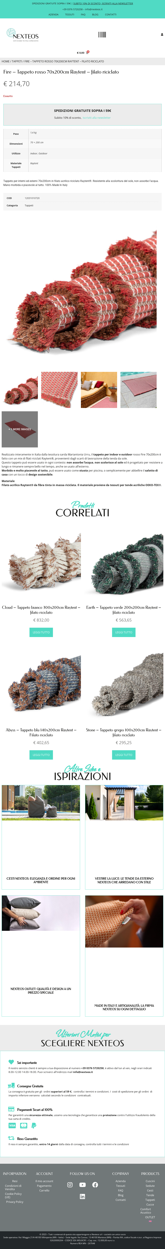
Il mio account (44, 1181)
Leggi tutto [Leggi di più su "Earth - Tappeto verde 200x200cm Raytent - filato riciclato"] (123, 632)
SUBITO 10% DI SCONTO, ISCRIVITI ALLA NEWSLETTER (103, 3)
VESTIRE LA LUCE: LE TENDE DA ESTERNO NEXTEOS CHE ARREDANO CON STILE (124, 880)
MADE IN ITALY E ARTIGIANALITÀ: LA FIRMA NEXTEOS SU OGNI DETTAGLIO (124, 1007)
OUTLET (150, 1217)
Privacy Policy (14, 1202)
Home (6, 61)
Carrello (44, 1190)
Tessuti (69, 14)
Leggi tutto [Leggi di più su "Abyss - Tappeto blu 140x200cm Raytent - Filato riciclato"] (41, 755)
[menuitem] (150, 1221)
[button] (102, 34)
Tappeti (17, 61)
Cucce (150, 1204)
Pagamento (44, 1186)
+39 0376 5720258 (72, 9)
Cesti (150, 1190)
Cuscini (150, 1181)
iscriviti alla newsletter (97, 118)
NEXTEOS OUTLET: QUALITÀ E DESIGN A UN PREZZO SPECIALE (41, 991)
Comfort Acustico (145, 1210)
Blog (95, 14)
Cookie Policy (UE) (13, 1195)
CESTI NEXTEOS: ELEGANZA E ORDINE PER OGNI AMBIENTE (41, 880)
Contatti (110, 14)
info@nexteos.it (94, 9)
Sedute (150, 1186)
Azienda (53, 14)
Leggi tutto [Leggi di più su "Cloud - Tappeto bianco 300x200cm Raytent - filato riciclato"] (41, 632)
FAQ (83, 14)
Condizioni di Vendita (13, 1187)
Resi (14, 1181)
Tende (150, 1195)
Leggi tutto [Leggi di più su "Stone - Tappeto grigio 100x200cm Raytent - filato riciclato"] (123, 755)
